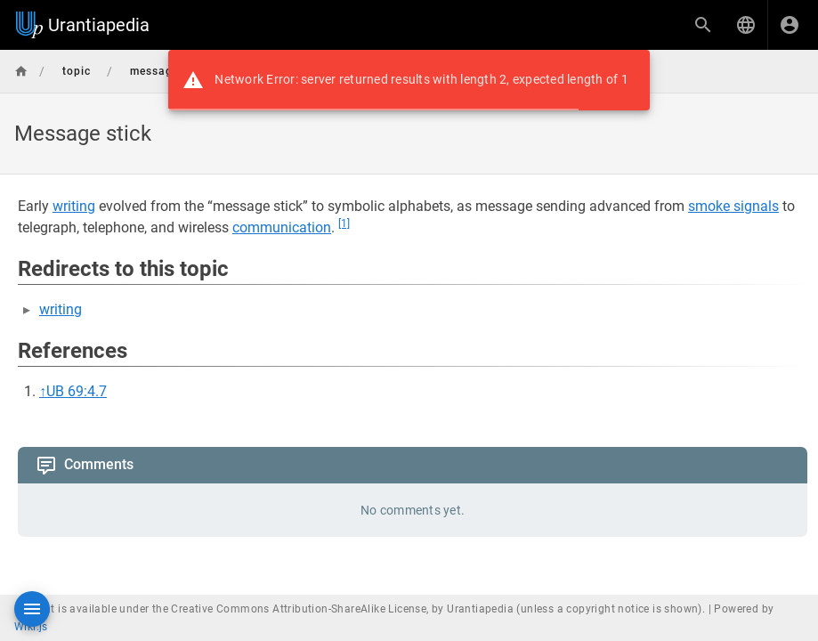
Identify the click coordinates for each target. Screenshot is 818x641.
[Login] (789, 25)
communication (281, 227)
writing (74, 206)
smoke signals (733, 206)
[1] (344, 223)
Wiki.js (31, 627)
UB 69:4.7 (76, 391)
